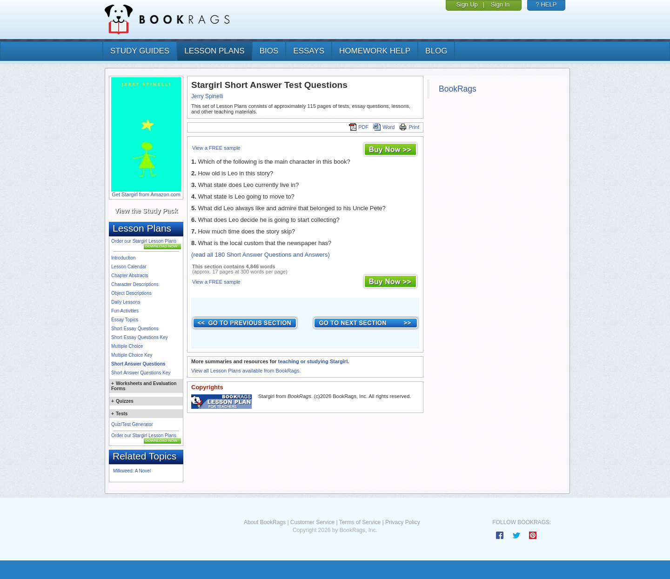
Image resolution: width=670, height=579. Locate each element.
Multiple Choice (127, 346)
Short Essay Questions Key (139, 337)
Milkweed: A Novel (132, 470)
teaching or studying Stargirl (313, 361)
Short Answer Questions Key (140, 372)
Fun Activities (125, 310)
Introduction (123, 257)
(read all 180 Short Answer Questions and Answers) (260, 254)
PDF (358, 127)
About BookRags (265, 522)
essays (308, 51)
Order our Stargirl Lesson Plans (143, 241)
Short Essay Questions (135, 328)
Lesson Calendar (129, 266)
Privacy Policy (402, 522)
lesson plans (214, 51)
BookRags (457, 88)
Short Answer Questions (138, 363)
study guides (139, 51)
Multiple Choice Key (131, 355)
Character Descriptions (135, 284)
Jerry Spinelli (207, 96)
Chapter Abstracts (129, 275)
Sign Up (467, 4)
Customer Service (312, 522)
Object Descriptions (131, 293)
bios (269, 51)
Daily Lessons (125, 302)
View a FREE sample (216, 148)
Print (409, 127)
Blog (436, 51)
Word (384, 127)
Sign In (500, 4)
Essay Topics (124, 319)
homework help (374, 51)
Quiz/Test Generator (132, 424)
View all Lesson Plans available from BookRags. (246, 370)
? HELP (546, 4)
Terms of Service (360, 522)
